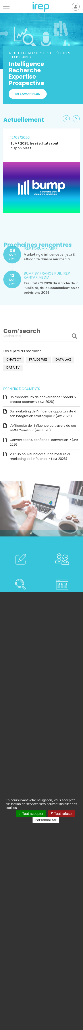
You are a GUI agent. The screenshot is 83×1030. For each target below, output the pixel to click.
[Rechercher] (41, 336)
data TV (12, 367)
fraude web (38, 359)
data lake (63, 359)
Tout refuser (61, 814)
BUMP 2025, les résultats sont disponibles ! (34, 145)
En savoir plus (27, 94)
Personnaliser (45, 820)
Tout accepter (30, 814)
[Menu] (6, 6)
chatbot (13, 359)
